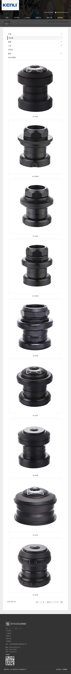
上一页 (42, 602)
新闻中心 (38, 17)
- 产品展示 (8, 633)
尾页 (61, 602)
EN (6, 24)
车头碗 (11, 38)
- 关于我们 (8, 630)
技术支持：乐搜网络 (61, 669)
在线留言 (10, 628)
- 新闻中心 (8, 636)
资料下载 (49, 17)
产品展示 (27, 17)
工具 (9, 46)
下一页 (56, 602)
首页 (7, 17)
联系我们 (60, 17)
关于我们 (16, 17)
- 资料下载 (8, 638)
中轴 (9, 34)
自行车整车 (12, 57)
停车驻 (10, 50)
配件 (9, 53)
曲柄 (9, 42)
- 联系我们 (8, 641)
